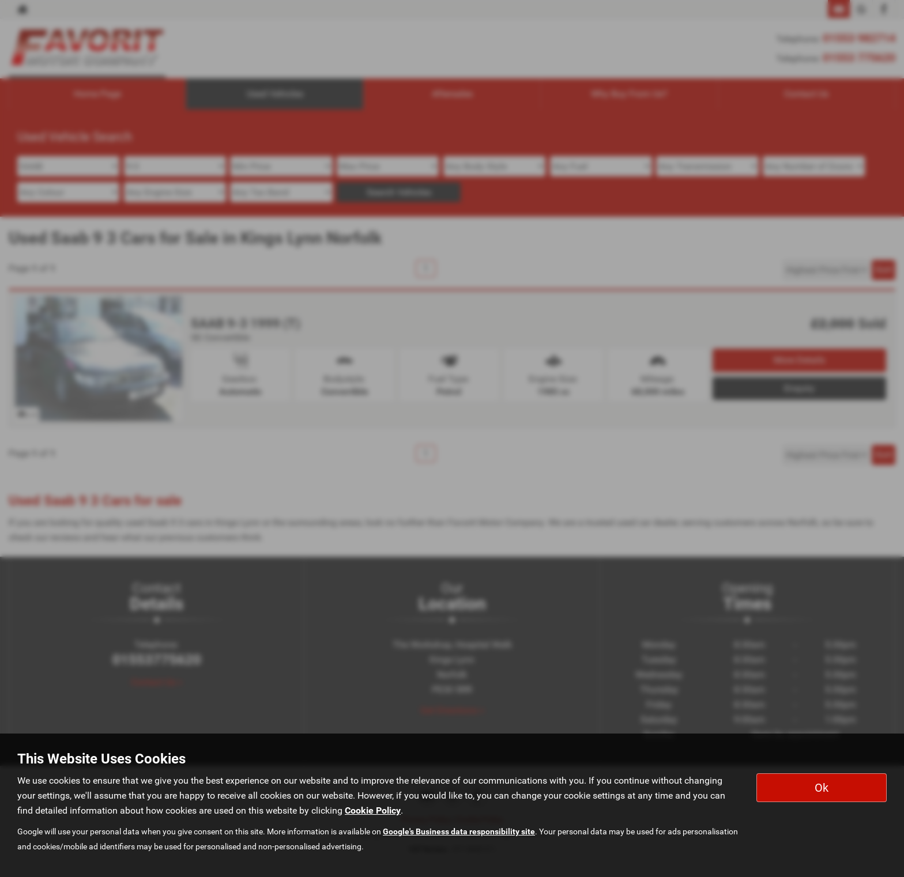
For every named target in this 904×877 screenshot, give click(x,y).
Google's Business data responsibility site (459, 831)
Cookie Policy (373, 810)
